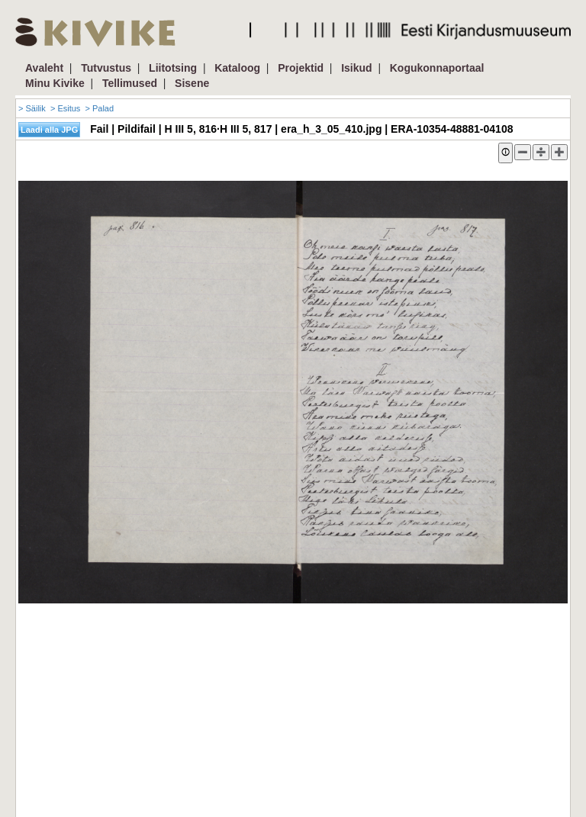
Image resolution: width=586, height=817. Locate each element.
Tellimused (129, 83)
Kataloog (237, 68)
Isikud (356, 68)
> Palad (99, 108)
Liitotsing (173, 68)
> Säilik (32, 108)
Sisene (192, 83)
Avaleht (44, 68)
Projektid (301, 68)
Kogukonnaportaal (437, 68)
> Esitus (65, 108)
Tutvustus (106, 68)
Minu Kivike (55, 83)
